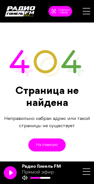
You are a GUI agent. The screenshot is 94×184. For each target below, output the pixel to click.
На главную (47, 145)
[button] (86, 11)
